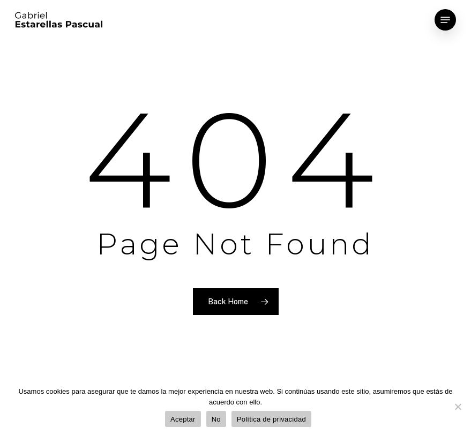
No (216, 419)
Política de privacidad (271, 419)
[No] (457, 406)
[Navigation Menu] (445, 19)
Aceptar (183, 419)
